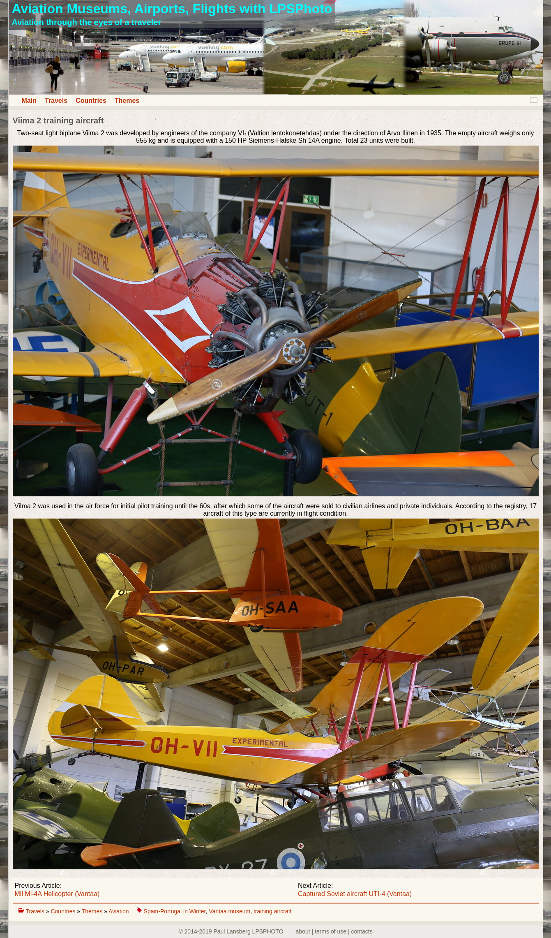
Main (29, 100)
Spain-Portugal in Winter (175, 911)
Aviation (119, 911)
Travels (56, 100)
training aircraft (273, 911)
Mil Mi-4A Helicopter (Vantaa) (57, 893)
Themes (127, 100)
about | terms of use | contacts (334, 931)
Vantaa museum (229, 911)
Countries (91, 100)
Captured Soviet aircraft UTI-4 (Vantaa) (355, 893)
